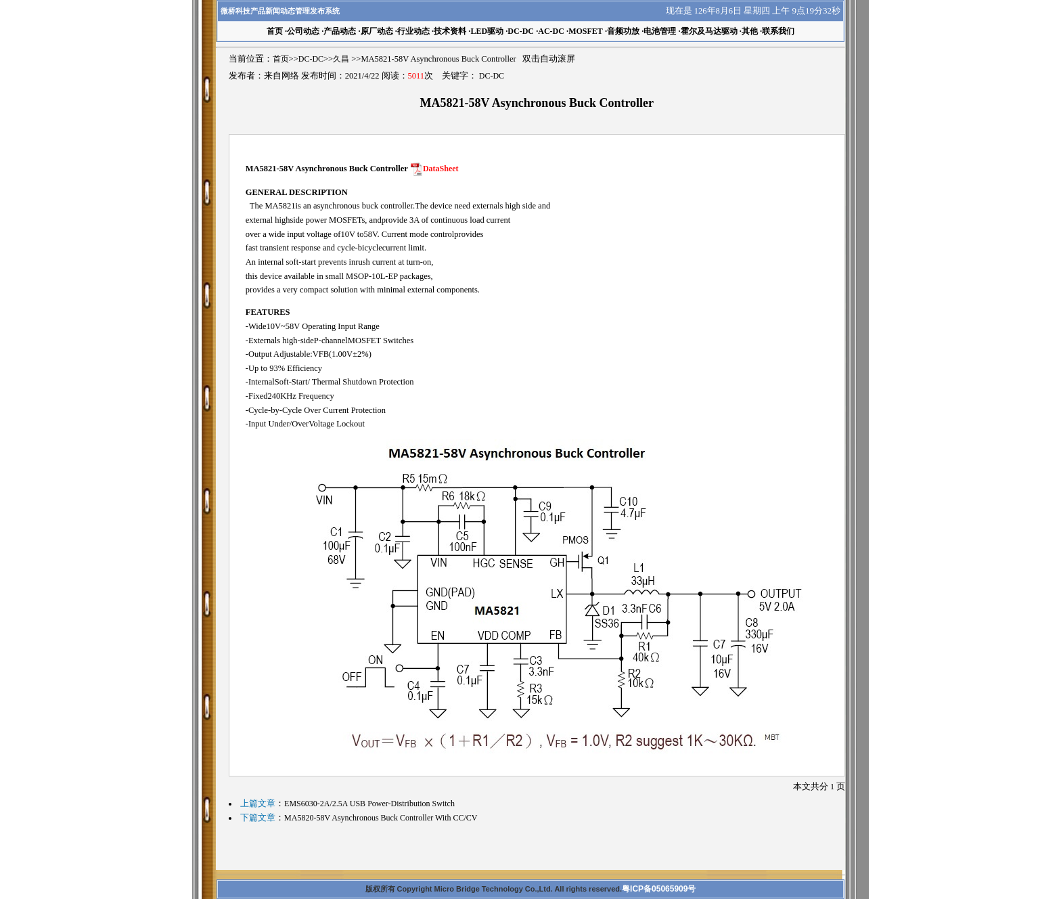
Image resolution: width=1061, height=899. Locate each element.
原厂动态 (377, 31)
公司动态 (303, 31)
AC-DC (551, 31)
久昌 (341, 59)
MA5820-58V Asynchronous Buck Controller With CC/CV (380, 818)
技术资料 (450, 31)
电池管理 (660, 31)
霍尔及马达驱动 (709, 31)
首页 (281, 59)
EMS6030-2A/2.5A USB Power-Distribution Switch (369, 803)
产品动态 (339, 31)
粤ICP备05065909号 (659, 889)
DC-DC (520, 31)
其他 (750, 31)
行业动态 (413, 31)
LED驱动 (486, 31)
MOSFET (585, 31)
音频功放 (623, 31)
